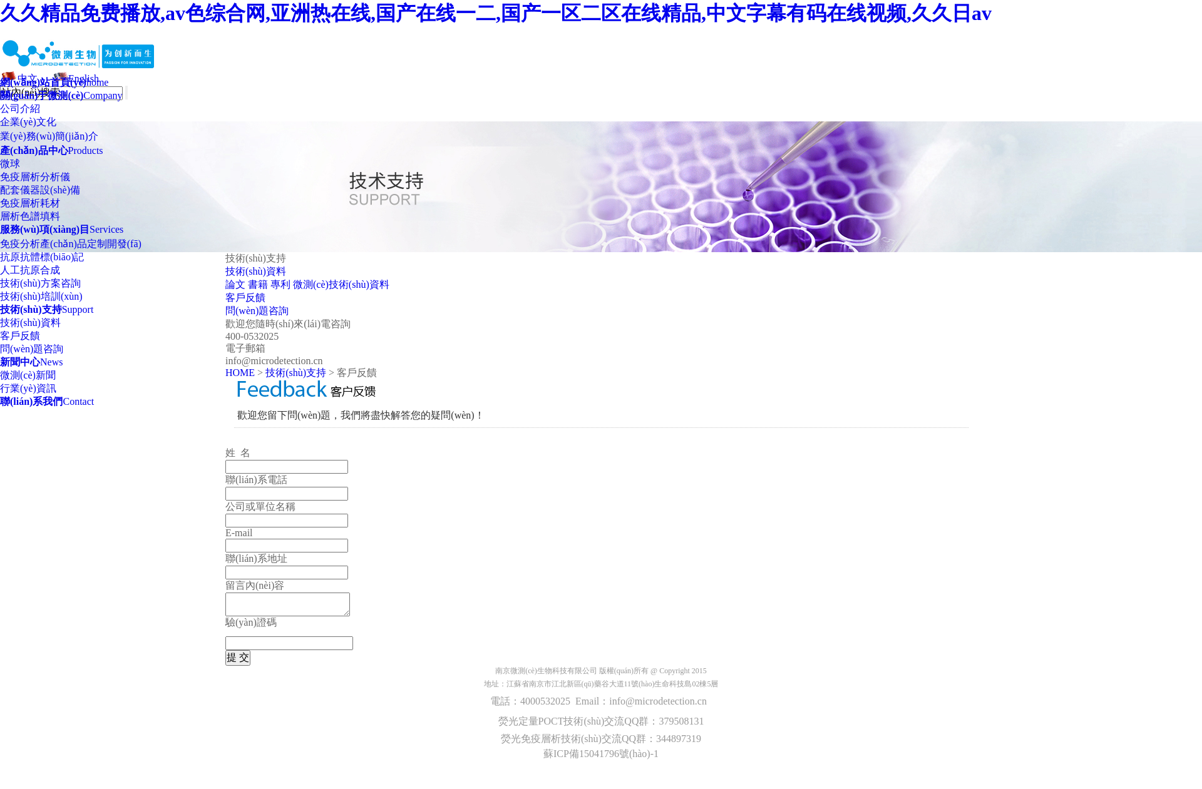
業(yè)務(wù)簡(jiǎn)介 (49, 136)
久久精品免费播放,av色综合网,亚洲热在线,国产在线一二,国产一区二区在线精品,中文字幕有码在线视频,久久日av (496, 13)
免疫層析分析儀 (35, 176)
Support (46, 309)
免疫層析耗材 (30, 203)
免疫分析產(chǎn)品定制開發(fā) (70, 243)
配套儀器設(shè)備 (40, 190)
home (54, 82)
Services (61, 229)
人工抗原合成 (30, 270)
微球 (10, 163)
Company (61, 95)
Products (51, 150)
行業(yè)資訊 (28, 388)
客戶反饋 (20, 335)
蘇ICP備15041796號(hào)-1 (601, 753)
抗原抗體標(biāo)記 (42, 257)
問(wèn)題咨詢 (31, 349)
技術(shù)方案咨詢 (40, 283)
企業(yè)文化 (28, 121)
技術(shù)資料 (30, 322)
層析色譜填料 (30, 216)
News (31, 362)
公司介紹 (20, 108)
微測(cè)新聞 (28, 375)
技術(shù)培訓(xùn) (41, 296)
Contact (47, 401)
